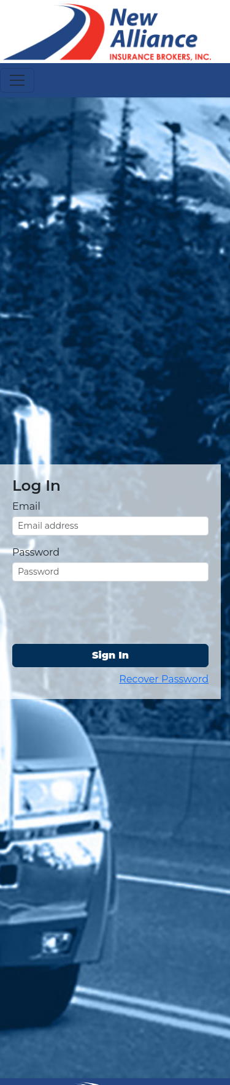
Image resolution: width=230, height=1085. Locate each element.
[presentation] (105, 615)
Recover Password (164, 679)
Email (26, 506)
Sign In (110, 655)
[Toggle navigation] (17, 80)
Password (35, 552)
